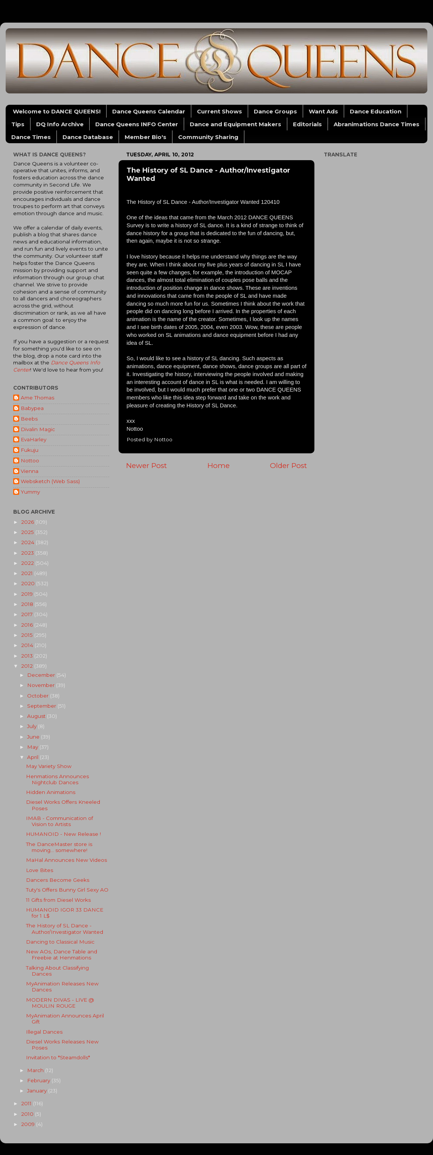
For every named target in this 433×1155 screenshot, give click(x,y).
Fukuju (29, 450)
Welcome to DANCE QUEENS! (57, 111)
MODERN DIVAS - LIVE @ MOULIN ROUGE (60, 1003)
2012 (27, 666)
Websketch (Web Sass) (50, 481)
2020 (28, 583)
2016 (27, 625)
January (37, 1091)
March (36, 1070)
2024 (28, 542)
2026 (28, 522)
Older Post (288, 465)
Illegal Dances (44, 1032)
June (34, 737)
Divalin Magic (38, 429)
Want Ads (323, 111)
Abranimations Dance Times (376, 124)
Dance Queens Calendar (148, 111)
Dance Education (375, 111)
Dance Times (31, 137)
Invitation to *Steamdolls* (58, 1057)
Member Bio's (145, 137)
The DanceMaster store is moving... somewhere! (59, 847)
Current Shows (219, 111)
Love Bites (39, 870)
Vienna (29, 471)
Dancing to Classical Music (60, 942)
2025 (28, 532)
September (42, 706)
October (38, 696)
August (37, 716)
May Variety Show (49, 766)
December (41, 675)
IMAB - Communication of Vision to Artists (59, 821)
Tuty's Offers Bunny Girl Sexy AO (67, 890)
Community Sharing (208, 137)
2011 (27, 1103)
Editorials (307, 124)
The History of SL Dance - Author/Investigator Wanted (64, 928)
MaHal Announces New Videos (66, 860)
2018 (28, 604)
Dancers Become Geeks (57, 880)
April (33, 757)
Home (218, 465)
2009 (28, 1124)
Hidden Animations (50, 792)
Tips (17, 124)
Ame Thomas (37, 398)
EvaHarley (33, 439)
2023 (28, 553)
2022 (28, 563)
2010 (28, 1114)
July (32, 726)
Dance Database (88, 137)
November (41, 685)
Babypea (32, 408)
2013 (27, 656)
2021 (27, 573)
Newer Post (146, 465)
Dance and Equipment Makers (235, 124)
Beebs (29, 419)
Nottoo (30, 460)
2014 (28, 645)
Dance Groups (275, 111)
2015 (27, 635)
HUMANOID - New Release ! (63, 834)
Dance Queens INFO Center (136, 124)
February (39, 1080)
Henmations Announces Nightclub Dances (57, 779)
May (33, 747)
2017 (27, 614)
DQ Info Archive (60, 124)
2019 (27, 594)
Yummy (30, 492)
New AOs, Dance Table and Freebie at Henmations (61, 954)
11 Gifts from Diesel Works (58, 900)
